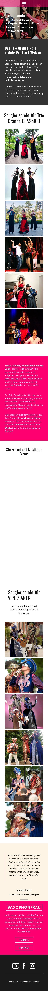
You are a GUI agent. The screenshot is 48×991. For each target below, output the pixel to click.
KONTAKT (24, 947)
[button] (3, 19)
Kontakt (36, 981)
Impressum (13, 981)
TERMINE (24, 940)
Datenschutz (25, 981)
